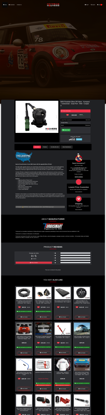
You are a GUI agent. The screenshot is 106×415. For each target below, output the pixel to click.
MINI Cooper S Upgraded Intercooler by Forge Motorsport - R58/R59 (43, 337)
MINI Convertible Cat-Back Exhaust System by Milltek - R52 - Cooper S (82, 337)
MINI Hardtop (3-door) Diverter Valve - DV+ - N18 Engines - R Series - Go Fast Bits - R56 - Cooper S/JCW (43, 302)
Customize (12, 4)
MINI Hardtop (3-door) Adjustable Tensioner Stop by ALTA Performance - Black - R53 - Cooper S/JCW (82, 410)
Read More (78, 191)
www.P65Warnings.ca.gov (48, 206)
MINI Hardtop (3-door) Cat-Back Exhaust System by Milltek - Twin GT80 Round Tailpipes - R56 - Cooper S (24, 338)
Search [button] (93, 4)
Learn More (79, 139)
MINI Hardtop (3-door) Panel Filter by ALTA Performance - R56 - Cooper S (63, 301)
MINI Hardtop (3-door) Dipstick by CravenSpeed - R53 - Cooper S (62, 337)
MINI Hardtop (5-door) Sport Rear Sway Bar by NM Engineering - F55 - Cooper (24, 373)
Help (87, 4)
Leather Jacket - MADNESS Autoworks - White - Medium (63, 373)
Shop (5, 4)
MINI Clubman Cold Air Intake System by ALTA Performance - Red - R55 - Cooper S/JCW (43, 409)
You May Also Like (55, 146)
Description (37, 146)
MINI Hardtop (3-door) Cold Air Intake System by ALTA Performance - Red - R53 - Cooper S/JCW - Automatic (63, 410)
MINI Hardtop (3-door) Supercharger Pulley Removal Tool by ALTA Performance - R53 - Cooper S (24, 302)
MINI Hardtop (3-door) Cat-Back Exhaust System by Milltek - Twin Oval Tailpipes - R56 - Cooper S (82, 373)
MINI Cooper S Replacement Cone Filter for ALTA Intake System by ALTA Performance (24, 409)
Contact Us (19, 4)
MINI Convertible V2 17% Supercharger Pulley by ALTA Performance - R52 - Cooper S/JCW (82, 302)
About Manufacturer (67, 146)
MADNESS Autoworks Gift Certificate (43, 372)
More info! (88, 119)
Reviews (45, 146)
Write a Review (34, 262)
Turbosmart (87, 125)
